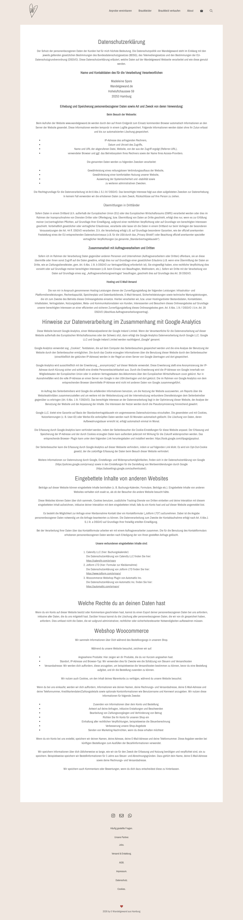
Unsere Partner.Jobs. (121, 841)
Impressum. (121, 871)
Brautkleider (145, 10)
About (190, 10)
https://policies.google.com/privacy (74, 464)
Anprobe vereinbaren (120, 10)
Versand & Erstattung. (121, 853)
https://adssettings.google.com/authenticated (121, 468)
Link (168, 447)
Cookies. (121, 889)
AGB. (121, 862)
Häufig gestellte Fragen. (121, 828)
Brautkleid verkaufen (169, 10)
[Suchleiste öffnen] (211, 11)
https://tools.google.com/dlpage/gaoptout (177, 438)
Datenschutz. (122, 880)
